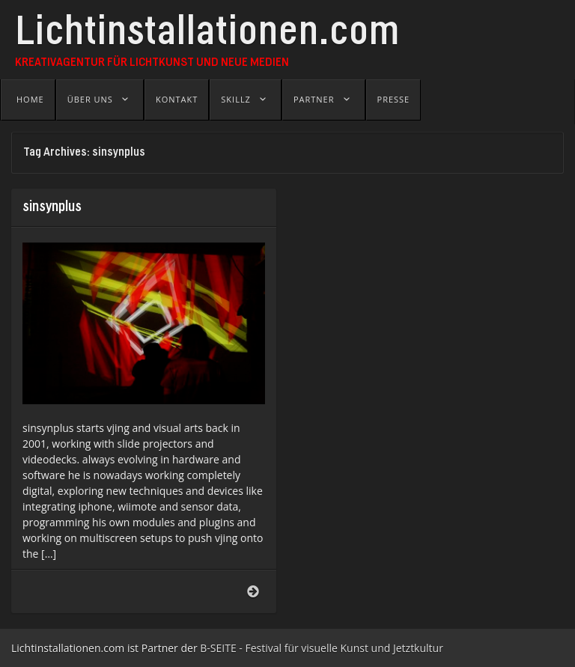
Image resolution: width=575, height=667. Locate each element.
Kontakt (177, 99)
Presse (393, 99)
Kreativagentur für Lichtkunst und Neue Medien (152, 63)
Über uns (90, 99)
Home (30, 99)
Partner (314, 99)
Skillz (236, 99)
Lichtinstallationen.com (207, 35)
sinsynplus (52, 207)
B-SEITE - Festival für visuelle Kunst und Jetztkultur (321, 648)
